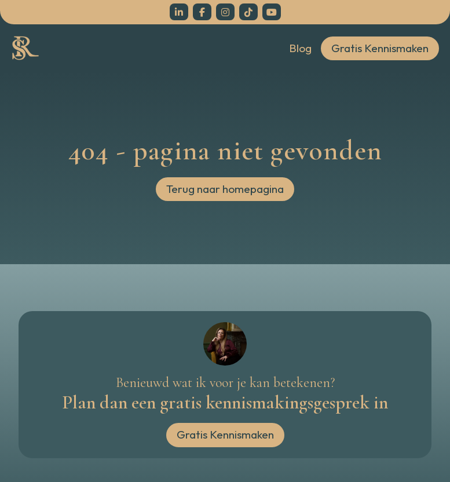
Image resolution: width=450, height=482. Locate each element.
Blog (300, 48)
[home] (25, 48)
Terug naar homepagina (225, 189)
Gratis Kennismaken (380, 48)
